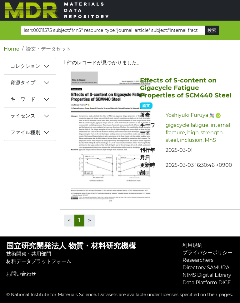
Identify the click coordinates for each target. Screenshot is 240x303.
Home (11, 49)
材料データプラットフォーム (38, 261)
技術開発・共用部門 (28, 254)
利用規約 (192, 245)
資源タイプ (22, 83)
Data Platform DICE (206, 283)
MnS (210, 140)
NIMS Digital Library (206, 275)
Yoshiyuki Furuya (187, 115)
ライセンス (22, 116)
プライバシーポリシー (207, 253)
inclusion (191, 140)
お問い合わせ (21, 274)
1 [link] (79, 220)
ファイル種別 (25, 132)
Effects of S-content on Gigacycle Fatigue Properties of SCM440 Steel (186, 88)
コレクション (25, 66)
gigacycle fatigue (187, 125)
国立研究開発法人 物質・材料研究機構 (71, 245)
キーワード (22, 99)
